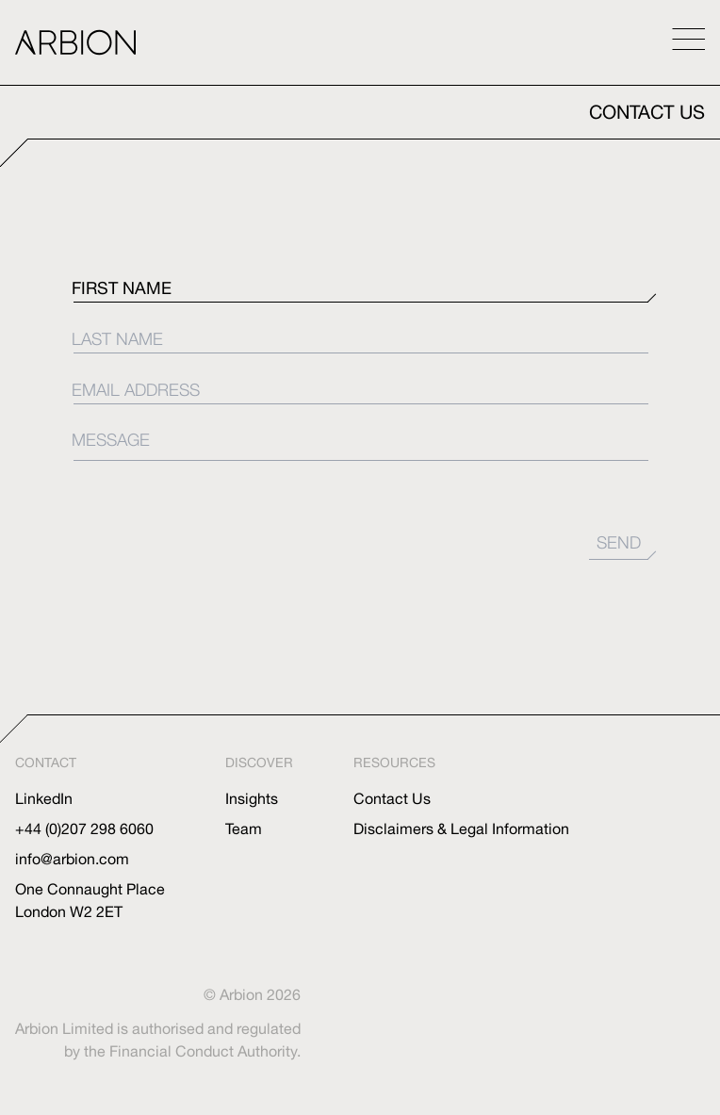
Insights (251, 798)
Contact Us (392, 798)
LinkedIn (44, 798)
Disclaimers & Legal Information (461, 828)
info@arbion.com (72, 858)
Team (243, 828)
